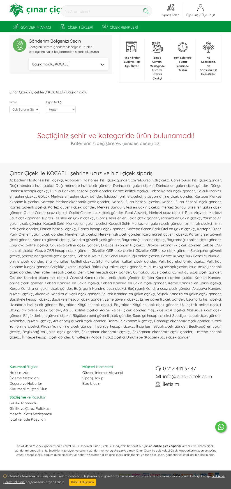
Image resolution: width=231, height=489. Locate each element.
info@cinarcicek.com (187, 376)
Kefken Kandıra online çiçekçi (167, 277)
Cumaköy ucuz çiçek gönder (196, 272)
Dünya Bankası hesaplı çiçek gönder (80, 191)
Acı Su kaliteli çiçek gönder (123, 310)
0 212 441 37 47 (179, 368)
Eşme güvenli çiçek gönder (162, 299)
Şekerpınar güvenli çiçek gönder (48, 256)
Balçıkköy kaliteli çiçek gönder (117, 266)
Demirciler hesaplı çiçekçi (54, 272)
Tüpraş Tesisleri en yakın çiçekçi (68, 218)
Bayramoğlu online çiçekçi (143, 239)
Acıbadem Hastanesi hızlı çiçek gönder (97, 180)
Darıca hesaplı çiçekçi (58, 229)
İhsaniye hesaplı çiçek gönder (161, 326)
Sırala (13, 102)
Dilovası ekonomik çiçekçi (122, 245)
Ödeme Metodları (24, 378)
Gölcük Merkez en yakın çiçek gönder (70, 196)
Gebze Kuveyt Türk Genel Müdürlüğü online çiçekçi (118, 256)
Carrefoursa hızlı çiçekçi (150, 180)
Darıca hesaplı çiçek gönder (101, 229)
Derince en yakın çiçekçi (133, 185)
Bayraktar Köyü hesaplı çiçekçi (85, 304)
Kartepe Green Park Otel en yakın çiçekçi (161, 229)
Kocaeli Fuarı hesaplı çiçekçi (136, 201)
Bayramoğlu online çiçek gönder (194, 239)
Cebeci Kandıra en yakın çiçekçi (72, 283)
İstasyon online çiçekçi (123, 196)
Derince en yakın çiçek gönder (182, 185)
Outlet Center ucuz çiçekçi (45, 212)
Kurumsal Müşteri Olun (28, 389)
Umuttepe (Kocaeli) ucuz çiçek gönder (158, 337)
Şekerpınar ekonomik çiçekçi (105, 331)
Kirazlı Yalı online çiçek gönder (67, 326)
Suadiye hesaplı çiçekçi (152, 315)
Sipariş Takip (92, 378)
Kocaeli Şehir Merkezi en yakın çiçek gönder (146, 223)
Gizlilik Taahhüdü (23, 403)
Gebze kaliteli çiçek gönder (172, 191)
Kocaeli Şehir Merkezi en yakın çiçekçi (75, 223)
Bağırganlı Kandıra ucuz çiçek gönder (159, 288)
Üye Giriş (192, 15)
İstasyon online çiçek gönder (168, 196)
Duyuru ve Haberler (25, 383)
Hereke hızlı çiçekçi (81, 234)
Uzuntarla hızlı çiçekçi (203, 299)
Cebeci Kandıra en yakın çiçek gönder (133, 283)
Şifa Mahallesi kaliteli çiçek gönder (126, 261)
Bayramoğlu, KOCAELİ (68, 64)
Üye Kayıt (208, 15)
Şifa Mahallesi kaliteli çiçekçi (70, 261)
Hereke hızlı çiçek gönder (119, 234)
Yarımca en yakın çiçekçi (181, 218)
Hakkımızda (19, 372)
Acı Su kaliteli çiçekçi (80, 310)
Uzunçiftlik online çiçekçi (200, 304)
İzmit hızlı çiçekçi (198, 223)
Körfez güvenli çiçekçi (27, 207)
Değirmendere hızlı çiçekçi (31, 185)
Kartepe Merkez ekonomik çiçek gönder (75, 201)
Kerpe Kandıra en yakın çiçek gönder (40, 288)
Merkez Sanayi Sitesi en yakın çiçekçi (128, 207)
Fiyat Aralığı (54, 102)
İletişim (171, 384)
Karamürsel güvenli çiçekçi (164, 234)
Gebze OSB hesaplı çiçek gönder (62, 250)
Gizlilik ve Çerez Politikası (29, 408)
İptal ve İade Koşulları (27, 419)
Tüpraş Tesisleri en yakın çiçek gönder (127, 218)
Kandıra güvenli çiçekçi (51, 239)
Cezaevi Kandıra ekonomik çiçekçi (38, 277)
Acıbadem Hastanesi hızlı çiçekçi (36, 180)
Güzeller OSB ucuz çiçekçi (113, 250)
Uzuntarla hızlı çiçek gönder (33, 304)
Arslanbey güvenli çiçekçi (30, 321)
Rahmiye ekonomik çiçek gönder (182, 321)
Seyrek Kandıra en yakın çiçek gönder (189, 294)
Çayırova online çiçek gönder (74, 245)
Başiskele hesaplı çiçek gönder (77, 299)
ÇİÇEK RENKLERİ (120, 26)
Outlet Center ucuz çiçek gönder (96, 212)
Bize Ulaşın (91, 383)
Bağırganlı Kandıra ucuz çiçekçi (100, 288)
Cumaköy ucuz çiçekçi (152, 272)
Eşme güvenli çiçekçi (121, 299)
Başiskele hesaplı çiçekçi (29, 299)
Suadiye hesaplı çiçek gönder (196, 315)
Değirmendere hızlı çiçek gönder (83, 185)
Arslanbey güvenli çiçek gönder (79, 321)
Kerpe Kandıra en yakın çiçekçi (194, 283)
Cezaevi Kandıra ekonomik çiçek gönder (104, 277)
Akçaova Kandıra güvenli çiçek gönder (67, 294)
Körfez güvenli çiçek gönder (71, 207)
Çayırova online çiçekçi (28, 245)
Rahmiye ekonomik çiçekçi (130, 321)
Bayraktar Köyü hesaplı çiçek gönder (146, 304)
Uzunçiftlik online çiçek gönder (35, 310)
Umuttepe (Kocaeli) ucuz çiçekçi (98, 337)
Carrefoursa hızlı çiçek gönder (196, 180)
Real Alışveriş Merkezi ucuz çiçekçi (154, 212)
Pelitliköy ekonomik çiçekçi (181, 261)
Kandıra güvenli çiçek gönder (96, 239)
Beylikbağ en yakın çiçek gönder (51, 331)
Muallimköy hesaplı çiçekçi (165, 266)
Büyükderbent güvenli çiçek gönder (102, 315)
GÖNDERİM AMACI (32, 26)
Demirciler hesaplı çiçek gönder (104, 272)
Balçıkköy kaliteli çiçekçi (70, 266)
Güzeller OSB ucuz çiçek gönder (162, 250)
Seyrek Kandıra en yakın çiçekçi (128, 294)
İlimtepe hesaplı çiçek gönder (46, 337)
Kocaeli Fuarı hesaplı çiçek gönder (191, 201)
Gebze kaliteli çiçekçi (130, 191)
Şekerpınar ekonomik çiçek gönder (162, 331)
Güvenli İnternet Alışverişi (102, 372)
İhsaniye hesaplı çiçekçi (114, 326)
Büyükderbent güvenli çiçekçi (47, 315)
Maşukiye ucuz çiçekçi (166, 310)
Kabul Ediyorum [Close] (82, 482)
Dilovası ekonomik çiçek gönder (173, 245)
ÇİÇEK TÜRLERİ (76, 26)
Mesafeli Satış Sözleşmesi (30, 414)
